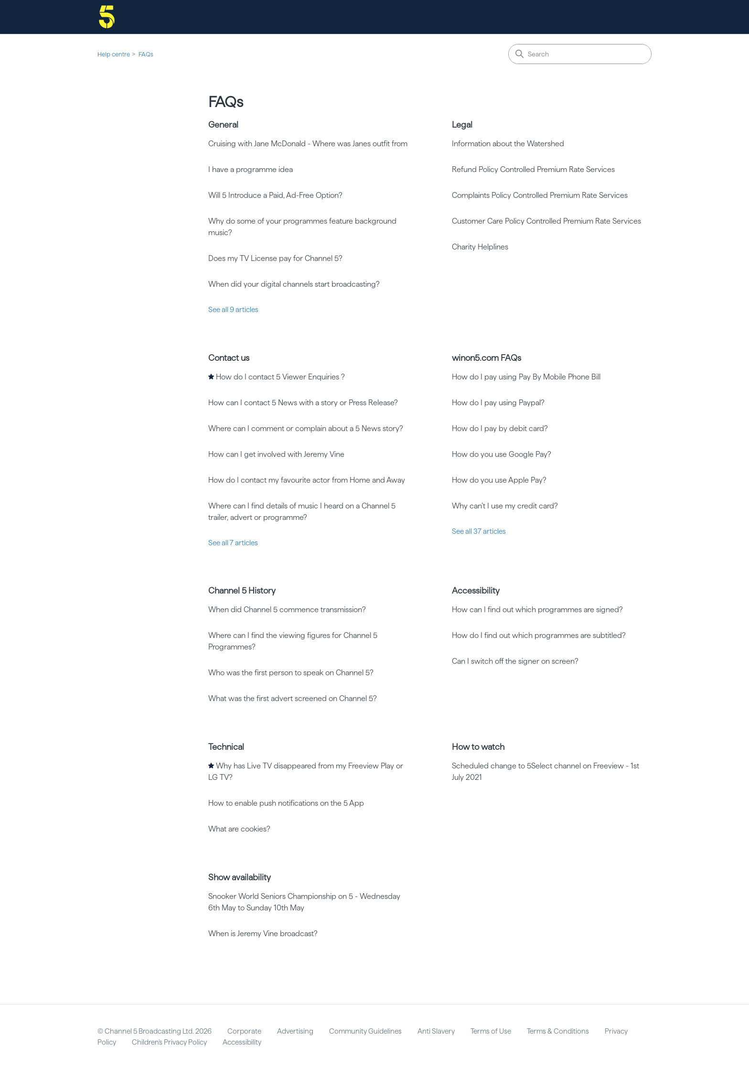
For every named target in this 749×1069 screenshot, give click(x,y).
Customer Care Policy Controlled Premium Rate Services (546, 221)
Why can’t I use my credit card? (505, 505)
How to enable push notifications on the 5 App (286, 803)
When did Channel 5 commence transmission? (287, 609)
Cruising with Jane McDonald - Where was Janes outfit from (307, 143)
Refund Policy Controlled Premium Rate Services (533, 169)
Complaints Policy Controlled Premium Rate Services (540, 195)
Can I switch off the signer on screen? (515, 661)
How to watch (478, 747)
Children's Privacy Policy (169, 1042)
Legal (462, 124)
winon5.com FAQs (486, 358)
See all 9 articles (233, 309)
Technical (226, 747)
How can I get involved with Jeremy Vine (276, 454)
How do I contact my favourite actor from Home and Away (306, 480)
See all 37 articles (479, 531)
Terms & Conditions (558, 1031)
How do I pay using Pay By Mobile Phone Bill (526, 376)
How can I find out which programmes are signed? (537, 609)
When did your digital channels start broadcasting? (294, 284)
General (223, 124)
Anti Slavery (436, 1031)
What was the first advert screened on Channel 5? (292, 698)
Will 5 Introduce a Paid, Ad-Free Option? (275, 195)
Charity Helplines (480, 246)
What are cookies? (239, 828)
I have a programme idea (250, 169)
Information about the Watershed (508, 143)
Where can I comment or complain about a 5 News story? (305, 428)
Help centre (113, 54)
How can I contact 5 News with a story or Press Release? (303, 402)
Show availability (239, 877)
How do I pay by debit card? (500, 428)
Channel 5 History (242, 590)
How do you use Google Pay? (501, 454)
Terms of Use (491, 1031)
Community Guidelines (365, 1031)
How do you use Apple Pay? (499, 480)
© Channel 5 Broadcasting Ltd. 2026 (154, 1031)
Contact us (228, 358)
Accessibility (476, 590)
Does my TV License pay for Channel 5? (275, 258)
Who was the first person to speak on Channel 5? (291, 672)
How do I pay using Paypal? (498, 402)
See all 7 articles (233, 543)
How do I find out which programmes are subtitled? (539, 635)
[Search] (580, 54)
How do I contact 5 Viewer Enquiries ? (280, 376)
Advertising (295, 1031)
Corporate (244, 1031)
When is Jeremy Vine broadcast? (263, 933)
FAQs (146, 54)
